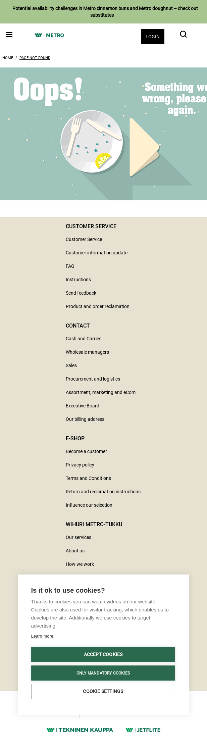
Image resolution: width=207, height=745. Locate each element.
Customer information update (96, 252)
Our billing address (85, 419)
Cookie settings (103, 691)
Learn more (42, 636)
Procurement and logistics (93, 379)
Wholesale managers (87, 352)
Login (153, 36)
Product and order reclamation (98, 306)
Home (7, 58)
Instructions (78, 279)
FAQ (70, 266)
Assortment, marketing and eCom (101, 392)
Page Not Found (34, 58)
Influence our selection (89, 505)
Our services (78, 537)
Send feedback (81, 293)
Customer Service (84, 239)
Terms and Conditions (88, 478)
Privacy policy (80, 464)
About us (75, 550)
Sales (71, 365)
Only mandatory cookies (103, 673)
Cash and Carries (83, 338)
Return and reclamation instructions (103, 491)
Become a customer (86, 451)
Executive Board (82, 405)
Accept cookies (103, 654)
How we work (80, 564)
